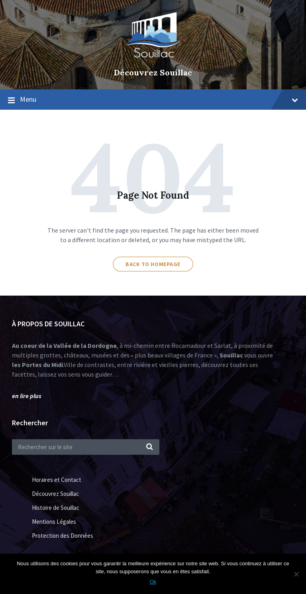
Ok (153, 582)
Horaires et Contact (56, 479)
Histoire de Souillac (55, 507)
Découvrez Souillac (153, 72)
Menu (159, 99)
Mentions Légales (54, 521)
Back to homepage (153, 264)
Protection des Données (62, 535)
